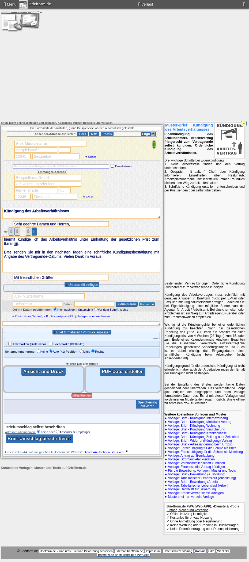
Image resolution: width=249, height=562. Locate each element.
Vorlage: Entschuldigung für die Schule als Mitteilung (205, 452)
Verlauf (147, 4)
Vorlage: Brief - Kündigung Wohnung (194, 426)
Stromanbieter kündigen (221, 13)
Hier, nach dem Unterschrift (75, 309)
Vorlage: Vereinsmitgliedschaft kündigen (196, 463)
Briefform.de (35, 3)
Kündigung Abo (144, 18)
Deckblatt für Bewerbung (144, 29)
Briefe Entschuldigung (106, 23)
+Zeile (92, 156)
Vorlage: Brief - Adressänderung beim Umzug (200, 444)
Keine (44, 351)
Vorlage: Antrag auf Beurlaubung (191, 455)
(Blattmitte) (69, 344)
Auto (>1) (59, 351)
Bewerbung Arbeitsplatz (67, 29)
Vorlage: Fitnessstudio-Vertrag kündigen (196, 467)
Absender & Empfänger (75, 432)
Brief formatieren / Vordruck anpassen (83, 332)
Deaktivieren (123, 166)
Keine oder (47, 432)
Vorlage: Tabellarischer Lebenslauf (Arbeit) (198, 485)
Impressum (221, 34)
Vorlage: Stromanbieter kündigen (191, 459)
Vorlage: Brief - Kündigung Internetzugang (198, 418)
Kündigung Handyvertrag (144, 13)
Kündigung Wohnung (183, 18)
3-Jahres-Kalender (106, 34)
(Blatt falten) (29, 344)
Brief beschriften (144, 34)
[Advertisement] (124, 78)
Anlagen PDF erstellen (67, 34)
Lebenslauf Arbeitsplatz (106, 29)
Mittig (86, 351)
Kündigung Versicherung (67, 18)
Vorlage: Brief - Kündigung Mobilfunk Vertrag (199, 422)
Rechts (99, 351)
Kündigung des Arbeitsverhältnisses (81, 213)
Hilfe (211, 551)
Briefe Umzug (221, 18)
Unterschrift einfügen (83, 285)
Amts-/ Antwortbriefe (67, 13)
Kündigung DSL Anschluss (106, 13)
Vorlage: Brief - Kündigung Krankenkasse (197, 433)
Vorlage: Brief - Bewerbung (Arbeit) (193, 482)
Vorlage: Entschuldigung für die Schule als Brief (202, 448)
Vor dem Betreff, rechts (113, 309)
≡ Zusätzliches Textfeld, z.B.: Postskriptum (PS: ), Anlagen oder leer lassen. (61, 316)
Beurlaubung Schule (144, 23)
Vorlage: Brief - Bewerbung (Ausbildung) (196, 474)
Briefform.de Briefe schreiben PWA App (123, 554)
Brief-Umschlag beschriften (37, 438)
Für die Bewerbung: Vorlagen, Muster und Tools (202, 470)
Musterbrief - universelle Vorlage (191, 497)
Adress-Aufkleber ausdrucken (104, 452)
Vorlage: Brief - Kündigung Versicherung (196, 429)
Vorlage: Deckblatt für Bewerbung (192, 489)
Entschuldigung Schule (67, 23)
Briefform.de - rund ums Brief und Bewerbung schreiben (76, 551)
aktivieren (147, 404)
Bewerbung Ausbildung (183, 23)
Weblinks (223, 551)
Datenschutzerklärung (178, 551)
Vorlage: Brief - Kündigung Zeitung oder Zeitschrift (203, 437)
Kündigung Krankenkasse (106, 18)
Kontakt (183, 34)
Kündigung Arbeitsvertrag (182, 29)
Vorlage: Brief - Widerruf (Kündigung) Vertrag (200, 440)
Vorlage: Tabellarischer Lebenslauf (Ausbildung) (202, 478)
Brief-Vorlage (221, 29)
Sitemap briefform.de (129, 551)
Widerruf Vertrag (182, 13)
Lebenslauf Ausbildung (221, 23)
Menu (11, 4)
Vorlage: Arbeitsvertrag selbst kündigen (196, 493)
